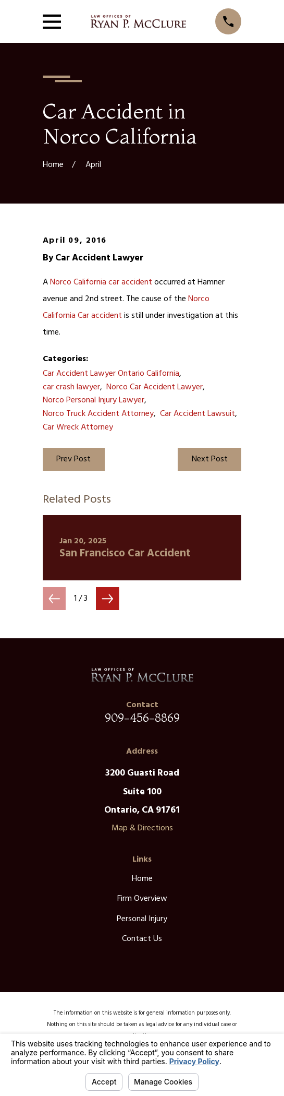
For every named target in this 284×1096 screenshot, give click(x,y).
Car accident (100, 316)
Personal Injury (142, 919)
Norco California (78, 282)
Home (142, 879)
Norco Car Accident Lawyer (154, 387)
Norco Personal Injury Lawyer (93, 400)
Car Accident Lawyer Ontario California (111, 373)
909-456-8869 (142, 717)
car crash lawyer (71, 387)
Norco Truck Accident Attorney (98, 414)
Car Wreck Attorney (78, 427)
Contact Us (142, 939)
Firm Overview (142, 899)
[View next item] (107, 598)
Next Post (210, 459)
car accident (130, 282)
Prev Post (73, 459)
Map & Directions (142, 828)
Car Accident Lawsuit (197, 414)
